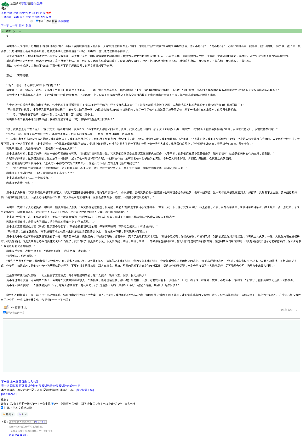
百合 (42, 13)
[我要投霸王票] (85, 390)
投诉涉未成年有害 (69, 385)
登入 (33, 3)
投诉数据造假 (50, 385)
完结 (48, 13)
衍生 (28, 13)
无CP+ (35, 13)
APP (42, 17)
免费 (28, 17)
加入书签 (33, 381)
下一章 (5, 25)
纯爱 (22, 13)
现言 (16, 13)
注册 (40, 3)
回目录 (23, 381)
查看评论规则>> (18, 435)
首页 (4, 13)
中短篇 (36, 17)
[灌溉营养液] (8, 394)
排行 (10, 17)
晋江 (24, 3)
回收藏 (14, 385)
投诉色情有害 (33, 385)
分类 (4, 17)
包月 (22, 17)
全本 (16, 17)
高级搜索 (63, 21)
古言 (10, 13)
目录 (22, 25)
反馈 (48, 17)
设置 (28, 25)
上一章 (14, 25)
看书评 (5, 385)
